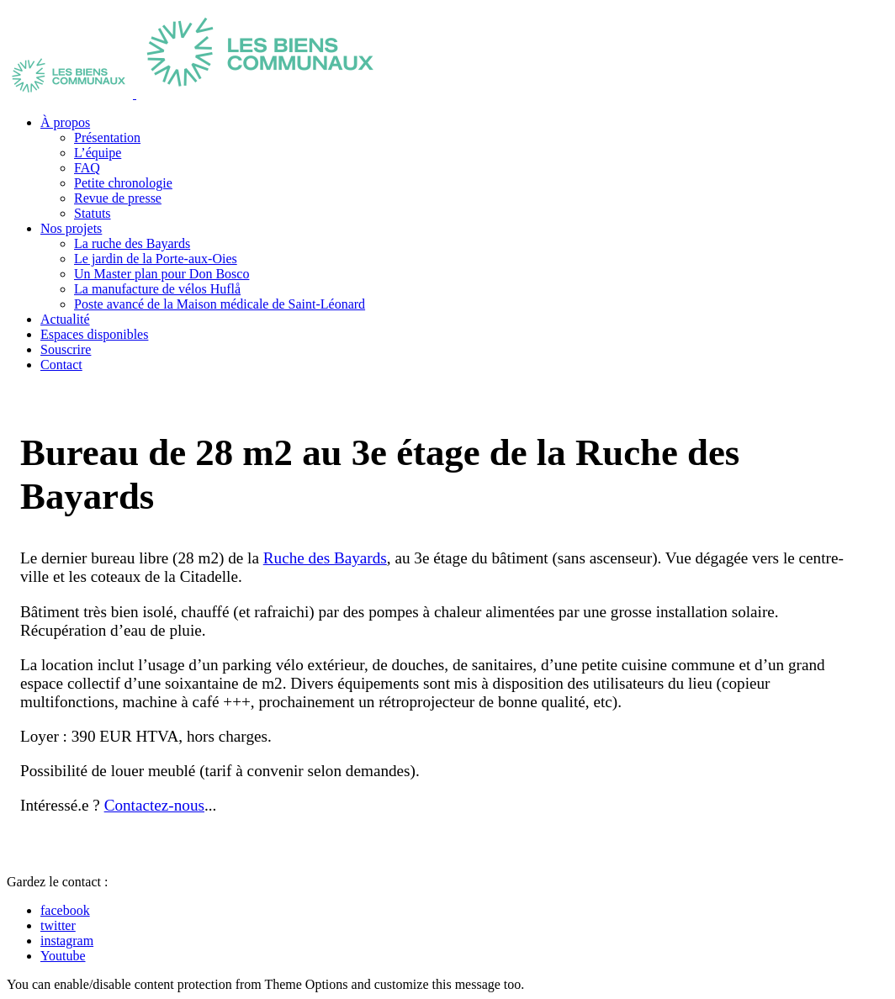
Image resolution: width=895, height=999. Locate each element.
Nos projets (71, 228)
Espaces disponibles (94, 334)
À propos (65, 122)
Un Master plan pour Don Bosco (161, 274)
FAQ (87, 168)
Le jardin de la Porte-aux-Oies (155, 258)
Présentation (107, 137)
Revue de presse (118, 198)
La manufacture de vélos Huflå (157, 289)
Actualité (65, 319)
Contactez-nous (154, 805)
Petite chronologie (123, 183)
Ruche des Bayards (325, 558)
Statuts (92, 213)
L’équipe (97, 152)
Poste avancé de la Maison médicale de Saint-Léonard (219, 304)
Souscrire (65, 349)
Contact (61, 364)
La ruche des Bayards (132, 243)
